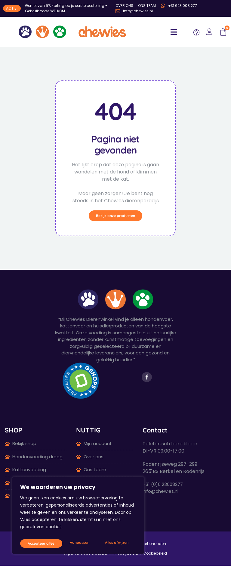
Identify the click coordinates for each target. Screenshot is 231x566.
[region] (78, 517)
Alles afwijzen (73, 543)
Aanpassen (36, 543)
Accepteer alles (116, 543)
